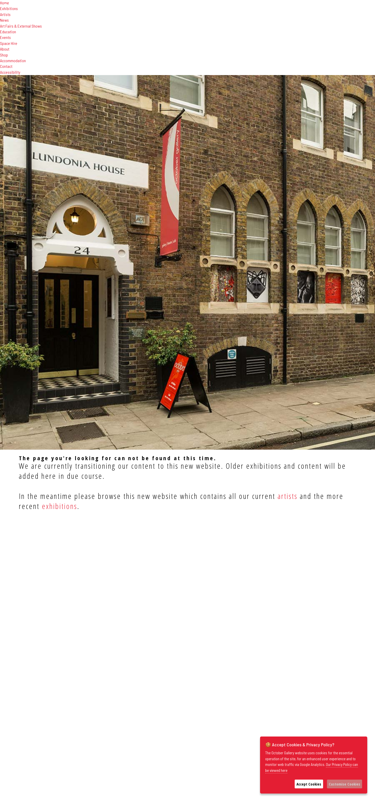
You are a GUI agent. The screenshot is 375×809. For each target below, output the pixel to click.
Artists (5, 14)
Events (5, 37)
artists (288, 496)
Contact (6, 66)
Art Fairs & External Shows (21, 25)
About (4, 48)
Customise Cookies (344, 784)
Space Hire (8, 43)
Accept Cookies (308, 784)
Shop (4, 54)
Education (8, 31)
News (4, 20)
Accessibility (10, 72)
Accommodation (13, 60)
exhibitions (59, 506)
